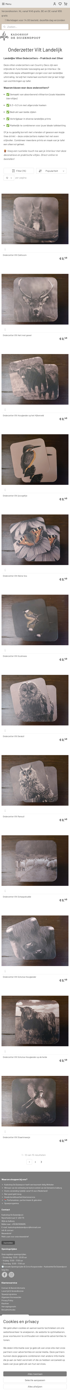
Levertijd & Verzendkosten (13, 1291)
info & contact (7, 1230)
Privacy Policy (7, 1300)
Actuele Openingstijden (14, 1266)
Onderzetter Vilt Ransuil (13, 816)
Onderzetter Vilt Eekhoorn (15, 255)
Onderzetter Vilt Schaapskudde (17, 897)
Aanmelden (8, 1243)
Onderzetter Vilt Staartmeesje (16, 1137)
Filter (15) (19, 170)
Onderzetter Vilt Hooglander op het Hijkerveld (23, 415)
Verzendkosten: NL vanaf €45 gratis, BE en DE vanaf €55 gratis (32, 13)
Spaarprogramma (9, 1294)
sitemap (48, 1387)
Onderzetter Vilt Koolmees (15, 656)
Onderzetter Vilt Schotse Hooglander (19, 977)
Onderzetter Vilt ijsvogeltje (15, 496)
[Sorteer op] (51, 170)
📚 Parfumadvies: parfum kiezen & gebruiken (23, 1200)
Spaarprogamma (11, 1203)
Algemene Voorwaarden (11, 1297)
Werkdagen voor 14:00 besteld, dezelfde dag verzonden (35, 20)
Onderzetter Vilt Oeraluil (13, 736)
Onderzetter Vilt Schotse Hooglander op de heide (25, 1057)
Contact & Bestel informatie (13, 1288)
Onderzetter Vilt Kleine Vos (15, 576)
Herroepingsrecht (9, 1306)
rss (52, 1387)
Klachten (5, 1303)
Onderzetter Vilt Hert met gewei (17, 335)
